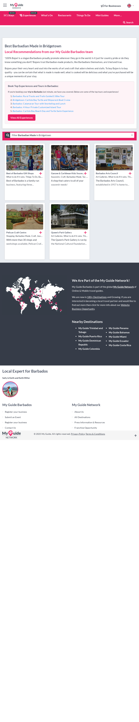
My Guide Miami (118, 336)
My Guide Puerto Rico (90, 336)
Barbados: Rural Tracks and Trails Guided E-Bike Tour (39, 96)
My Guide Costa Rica (120, 345)
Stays (9, 15)
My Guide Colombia (89, 348)
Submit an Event (13, 417)
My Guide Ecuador (119, 340)
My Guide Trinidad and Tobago (90, 330)
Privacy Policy (78, 434)
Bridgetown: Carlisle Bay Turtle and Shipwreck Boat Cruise (41, 100)
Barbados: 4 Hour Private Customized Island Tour (37, 107)
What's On (47, 15)
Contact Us (10, 427)
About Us (79, 411)
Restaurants (64, 15)
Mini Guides (102, 15)
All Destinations (82, 417)
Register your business (16, 411)
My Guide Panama (118, 328)
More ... (118, 15)
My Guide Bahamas (119, 332)
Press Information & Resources (89, 422)
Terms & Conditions (95, 434)
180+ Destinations (97, 297)
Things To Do (83, 15)
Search (128, 22)
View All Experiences (21, 117)
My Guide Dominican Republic (89, 342)
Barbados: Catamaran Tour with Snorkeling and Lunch (39, 103)
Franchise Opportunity (85, 427)
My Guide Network (123, 286)
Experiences (27, 15)
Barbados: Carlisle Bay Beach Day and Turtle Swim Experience (43, 111)
